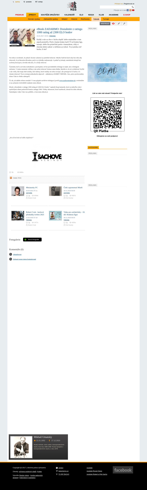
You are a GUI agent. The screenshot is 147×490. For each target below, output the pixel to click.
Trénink (96, 19)
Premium (19, 15)
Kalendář (70, 15)
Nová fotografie (33, 239)
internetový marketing (27, 478)
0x (29, 195)
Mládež (64, 19)
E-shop (126, 15)
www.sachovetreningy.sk (67, 80)
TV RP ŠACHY (64, 474)
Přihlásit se (119, 4)
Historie (74, 19)
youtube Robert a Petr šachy (97, 474)
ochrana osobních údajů (27, 471)
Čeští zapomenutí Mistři (73, 187)
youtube (29, 2)
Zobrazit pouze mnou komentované (24, 259)
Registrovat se (129, 4)
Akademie (113, 15)
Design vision (24, 475)
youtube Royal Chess (94, 471)
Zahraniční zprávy (51, 19)
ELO (81, 15)
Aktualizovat (17, 254)
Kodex (39, 471)
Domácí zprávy (34, 19)
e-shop (40, 2)
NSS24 (91, 15)
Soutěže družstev (50, 15)
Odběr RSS (17, 178)
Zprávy (32, 15)
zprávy (17, 2)
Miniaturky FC (32, 187)
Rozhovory (85, 19)
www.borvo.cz (64, 471)
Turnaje (106, 19)
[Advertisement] (106, 46)
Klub (101, 15)
